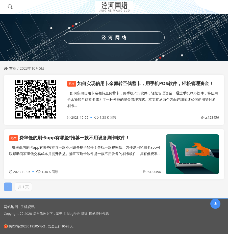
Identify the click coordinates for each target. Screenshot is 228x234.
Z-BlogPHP (72, 213)
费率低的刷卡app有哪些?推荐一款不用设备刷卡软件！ (69, 138)
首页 (12, 68)
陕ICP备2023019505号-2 (24, 226)
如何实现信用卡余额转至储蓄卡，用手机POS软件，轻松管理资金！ (140, 83)
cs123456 (209, 117)
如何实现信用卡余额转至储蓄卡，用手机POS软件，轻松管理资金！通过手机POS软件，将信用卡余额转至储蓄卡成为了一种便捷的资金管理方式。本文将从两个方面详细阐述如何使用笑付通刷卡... (142, 99)
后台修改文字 (43, 213)
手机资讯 (27, 206)
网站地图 (11, 206)
